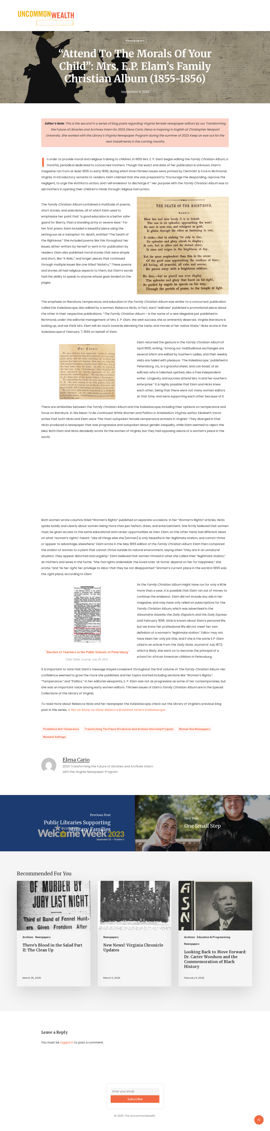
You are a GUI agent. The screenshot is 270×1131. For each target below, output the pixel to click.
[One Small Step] (202, 823)
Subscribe (135, 1099)
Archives (27, 937)
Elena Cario (76, 760)
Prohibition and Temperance (61, 729)
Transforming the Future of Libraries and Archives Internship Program (129, 729)
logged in (67, 1042)
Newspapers (43, 937)
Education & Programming (213, 937)
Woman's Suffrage (54, 736)
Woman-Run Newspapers (194, 729)
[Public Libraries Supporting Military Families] (67, 823)
